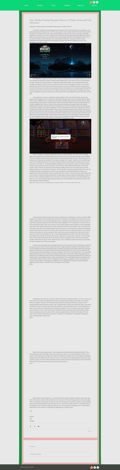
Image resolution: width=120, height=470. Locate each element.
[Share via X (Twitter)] (34, 426)
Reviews (32, 416)
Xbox (31, 418)
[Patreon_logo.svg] (91, 2)
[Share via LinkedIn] (38, 426)
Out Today (32, 421)
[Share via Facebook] (30, 426)
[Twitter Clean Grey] (94, 2)
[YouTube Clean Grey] (97, 2)
